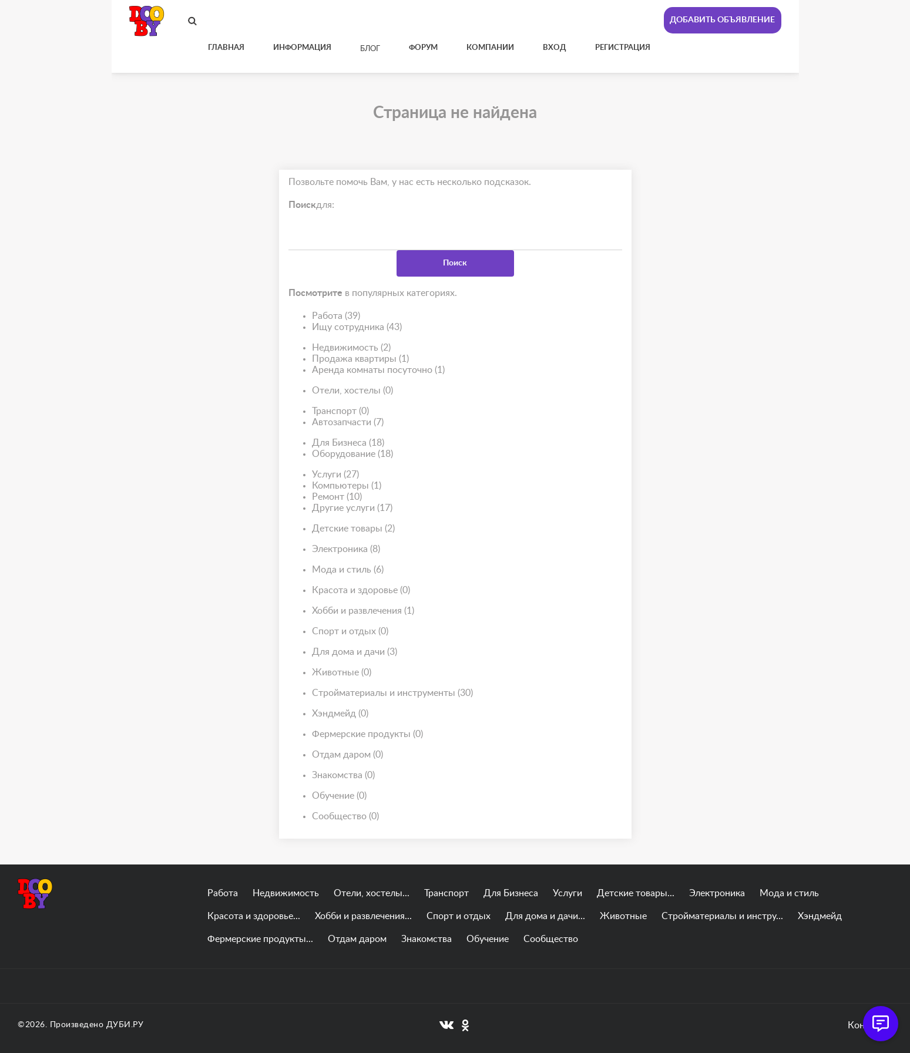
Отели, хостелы (352, 390)
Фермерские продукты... (260, 939)
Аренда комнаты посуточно (378, 370)
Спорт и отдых (350, 631)
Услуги (335, 474)
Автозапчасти (348, 422)
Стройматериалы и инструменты (392, 693)
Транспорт (340, 411)
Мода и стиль (348, 570)
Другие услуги (352, 508)
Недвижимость (351, 348)
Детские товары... (635, 893)
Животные (341, 672)
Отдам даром (347, 755)
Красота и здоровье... (253, 916)
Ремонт (337, 497)
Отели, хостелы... (371, 893)
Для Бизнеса (348, 443)
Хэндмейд (340, 713)
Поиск (455, 263)
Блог (370, 49)
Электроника (346, 549)
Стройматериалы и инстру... (722, 916)
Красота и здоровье (361, 590)
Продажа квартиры (360, 359)
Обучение (339, 796)
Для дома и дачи (354, 652)
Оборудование (352, 454)
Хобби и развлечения (363, 611)
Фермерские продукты (367, 734)
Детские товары (353, 528)
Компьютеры (346, 486)
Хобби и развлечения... (363, 916)
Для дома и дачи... (545, 916)
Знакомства (343, 775)
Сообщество (345, 816)
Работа (336, 316)
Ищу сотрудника (357, 327)
